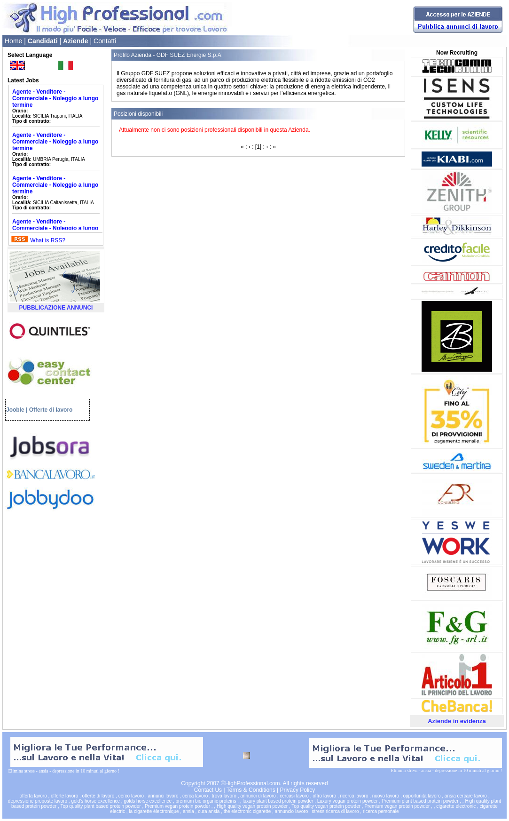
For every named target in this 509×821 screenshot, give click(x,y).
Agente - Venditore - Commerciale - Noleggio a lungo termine (55, 98)
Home (13, 41)
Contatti (105, 41)
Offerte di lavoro (51, 410)
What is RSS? (47, 240)
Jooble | (16, 410)
